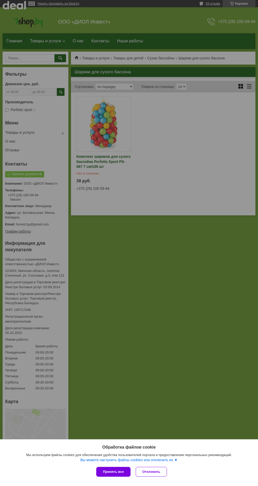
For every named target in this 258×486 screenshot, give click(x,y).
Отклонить (151, 472)
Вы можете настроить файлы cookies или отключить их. (127, 460)
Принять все (113, 472)
